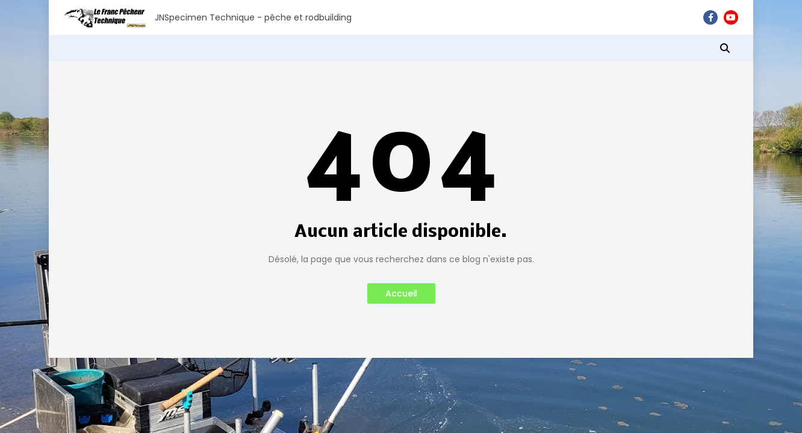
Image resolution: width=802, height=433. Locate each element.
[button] (725, 48)
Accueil (401, 293)
